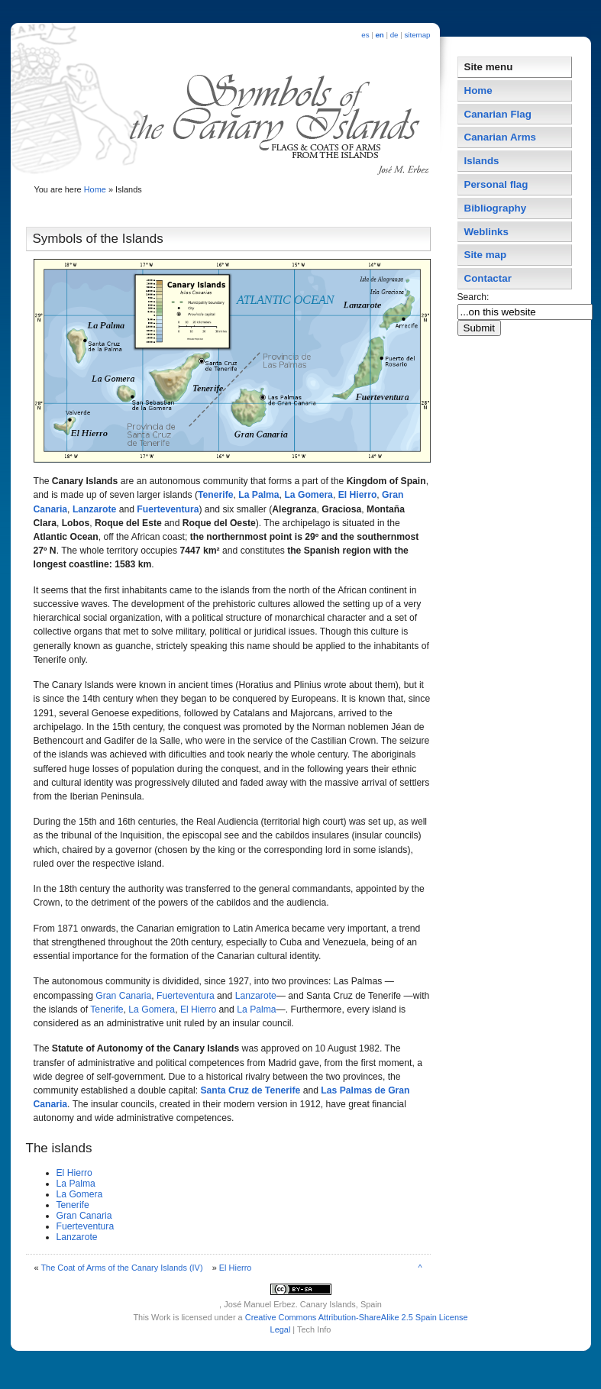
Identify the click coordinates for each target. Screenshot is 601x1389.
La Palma (258, 494)
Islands (481, 160)
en (379, 35)
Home (95, 189)
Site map (485, 254)
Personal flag (496, 184)
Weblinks (486, 231)
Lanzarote (94, 509)
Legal (280, 1329)
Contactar (488, 278)
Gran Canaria (123, 995)
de (394, 35)
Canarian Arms (500, 137)
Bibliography (495, 208)
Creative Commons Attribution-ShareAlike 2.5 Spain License (356, 1317)
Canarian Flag (498, 114)
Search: (474, 297)
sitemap (417, 35)
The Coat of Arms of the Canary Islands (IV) (121, 1267)
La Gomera (308, 494)
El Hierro (357, 494)
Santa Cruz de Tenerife (250, 1090)
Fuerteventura (168, 509)
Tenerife (215, 494)
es (365, 35)
